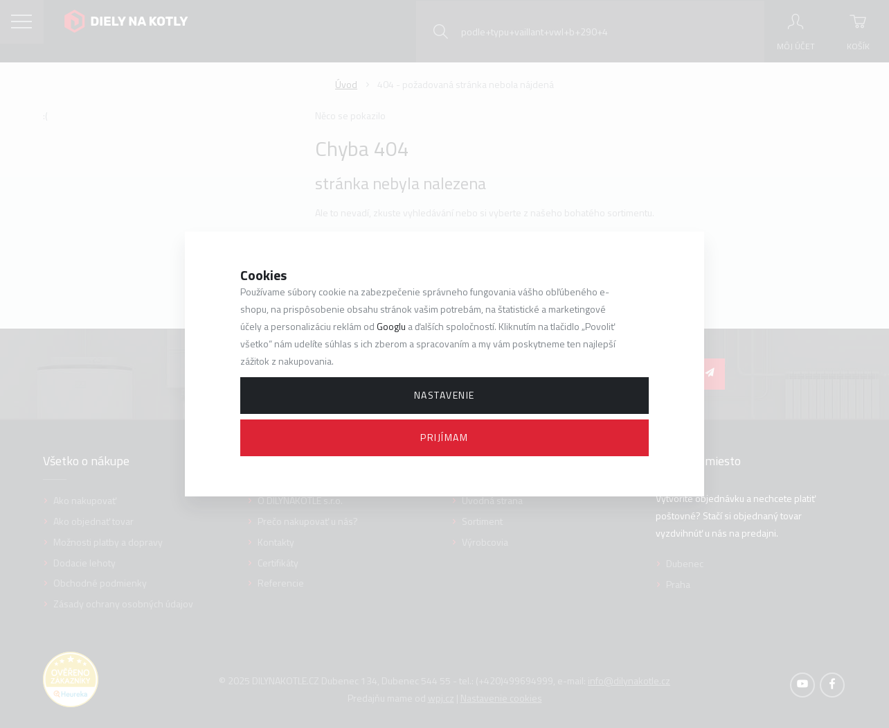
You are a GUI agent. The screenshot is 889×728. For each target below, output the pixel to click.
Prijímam (444, 437)
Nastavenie (444, 395)
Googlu (391, 326)
